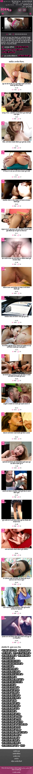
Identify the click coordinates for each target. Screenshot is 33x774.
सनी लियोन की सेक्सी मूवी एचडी (11, 714)
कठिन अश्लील (17, 772)
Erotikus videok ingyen (15, 768)
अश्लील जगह (16, 756)
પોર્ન (23, 6)
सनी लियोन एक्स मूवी (8, 666)
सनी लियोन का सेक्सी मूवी (9, 677)
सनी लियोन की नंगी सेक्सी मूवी (10, 687)
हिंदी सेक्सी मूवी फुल (16, 1)
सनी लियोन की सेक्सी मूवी (9, 711)
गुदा (13, 50)
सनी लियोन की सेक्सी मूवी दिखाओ (12, 716)
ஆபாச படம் (6, 1)
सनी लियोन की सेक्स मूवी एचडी (11, 703)
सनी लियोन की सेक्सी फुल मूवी (10, 708)
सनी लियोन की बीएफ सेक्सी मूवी (11, 698)
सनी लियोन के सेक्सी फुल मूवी (10, 745)
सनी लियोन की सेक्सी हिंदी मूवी (11, 738)
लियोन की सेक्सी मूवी (24, 650)
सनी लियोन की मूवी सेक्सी (9, 700)
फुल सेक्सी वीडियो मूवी (27, 1)
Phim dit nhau (5, 768)
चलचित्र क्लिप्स (16, 754)
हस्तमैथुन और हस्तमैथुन (8, 52)
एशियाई (4, 50)
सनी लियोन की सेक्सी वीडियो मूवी (11, 735)
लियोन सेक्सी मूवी (7, 653)
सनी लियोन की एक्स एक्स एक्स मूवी (12, 682)
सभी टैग (22, 745)
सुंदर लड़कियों (19, 50)
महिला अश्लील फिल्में (16, 761)
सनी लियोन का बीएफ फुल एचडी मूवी (12, 674)
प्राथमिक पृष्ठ (16, 751)
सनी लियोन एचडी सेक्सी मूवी (10, 669)
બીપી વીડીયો (18, 4)
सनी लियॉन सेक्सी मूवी (24, 56)
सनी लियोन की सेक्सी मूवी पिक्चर (11, 719)
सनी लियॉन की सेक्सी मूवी (9, 656)
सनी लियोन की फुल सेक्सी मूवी (10, 693)
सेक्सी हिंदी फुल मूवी (27, 4)
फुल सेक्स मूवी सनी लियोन (9, 650)
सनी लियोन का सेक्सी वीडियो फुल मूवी (13, 679)
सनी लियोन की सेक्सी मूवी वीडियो (11, 730)
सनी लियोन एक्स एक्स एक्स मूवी (11, 661)
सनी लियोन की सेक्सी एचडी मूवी (11, 706)
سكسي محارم (25, 768)
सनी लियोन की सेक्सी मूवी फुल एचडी (12, 722)
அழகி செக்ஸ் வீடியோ (26, 3)
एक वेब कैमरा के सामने (21, 47)
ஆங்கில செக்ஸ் (9, 4)
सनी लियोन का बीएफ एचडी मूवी (11, 671)
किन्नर (9, 50)
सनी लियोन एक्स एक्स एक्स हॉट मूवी (12, 663)
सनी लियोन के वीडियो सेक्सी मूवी (11, 743)
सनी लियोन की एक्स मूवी (9, 685)
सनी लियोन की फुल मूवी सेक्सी (10, 690)
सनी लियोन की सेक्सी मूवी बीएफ (11, 727)
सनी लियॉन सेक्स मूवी (24, 656)
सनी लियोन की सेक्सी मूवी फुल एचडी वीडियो (14, 724)
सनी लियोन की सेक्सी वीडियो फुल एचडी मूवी (14, 732)
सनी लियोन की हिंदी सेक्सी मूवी (11, 740)
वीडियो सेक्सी (15, 3)
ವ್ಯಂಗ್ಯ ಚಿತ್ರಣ (29, 6)
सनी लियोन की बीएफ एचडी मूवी (11, 695)
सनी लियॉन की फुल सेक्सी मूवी (22, 653)
